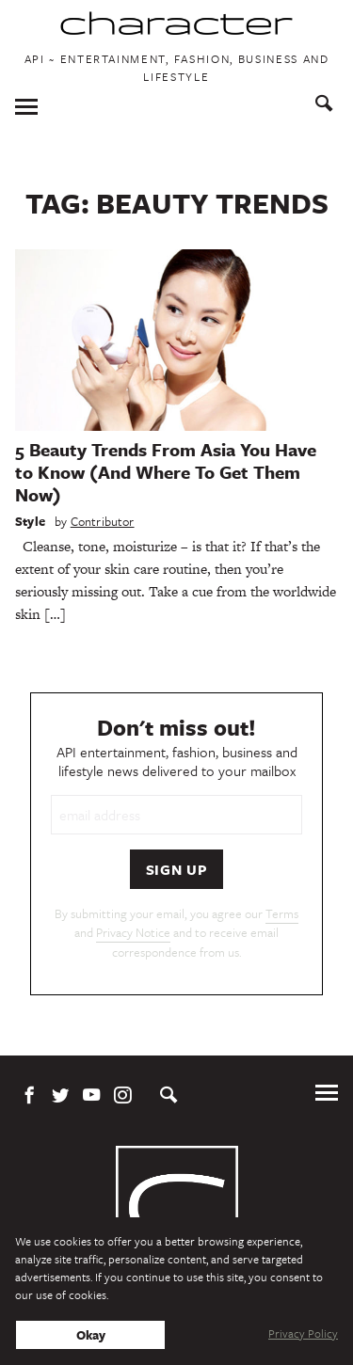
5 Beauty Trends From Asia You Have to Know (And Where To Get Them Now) (165, 471)
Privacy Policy (303, 1333)
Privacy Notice (133, 932)
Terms (281, 913)
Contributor (103, 521)
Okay (90, 1334)
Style (30, 521)
